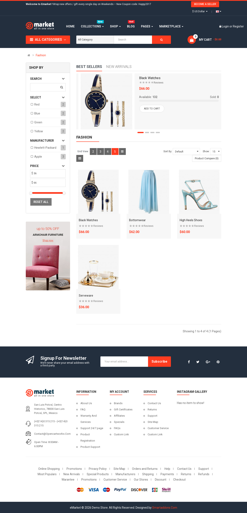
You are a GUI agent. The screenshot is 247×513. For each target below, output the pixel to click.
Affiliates (119, 415)
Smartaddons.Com (164, 507)
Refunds (203, 474)
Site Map (153, 421)
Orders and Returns (145, 468)
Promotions (74, 468)
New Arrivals (71, 474)
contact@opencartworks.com (52, 433)
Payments (167, 474)
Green (38, 122)
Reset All (40, 202)
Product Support (90, 446)
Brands (118, 403)
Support (152, 415)
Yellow (38, 131)
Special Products (98, 474)
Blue (37, 113)
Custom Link (121, 434)
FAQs (117, 428)
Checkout (179, 479)
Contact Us (154, 403)
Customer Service (158, 428)
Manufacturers (125, 474)
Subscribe (159, 361)
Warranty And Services (88, 418)
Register (238, 26)
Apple (38, 156)
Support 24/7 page (91, 428)
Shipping (148, 474)
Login (226, 26)
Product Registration (87, 437)
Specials (119, 421)
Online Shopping (49, 468)
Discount (160, 479)
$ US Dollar (199, 11)
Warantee (68, 479)
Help (167, 468)
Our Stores (141, 479)
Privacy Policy (98, 468)
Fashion (41, 55)
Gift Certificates (123, 409)
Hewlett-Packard (45, 147)
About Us (86, 403)
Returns (152, 409)
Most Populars (47, 474)
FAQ (82, 409)
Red (37, 104)
